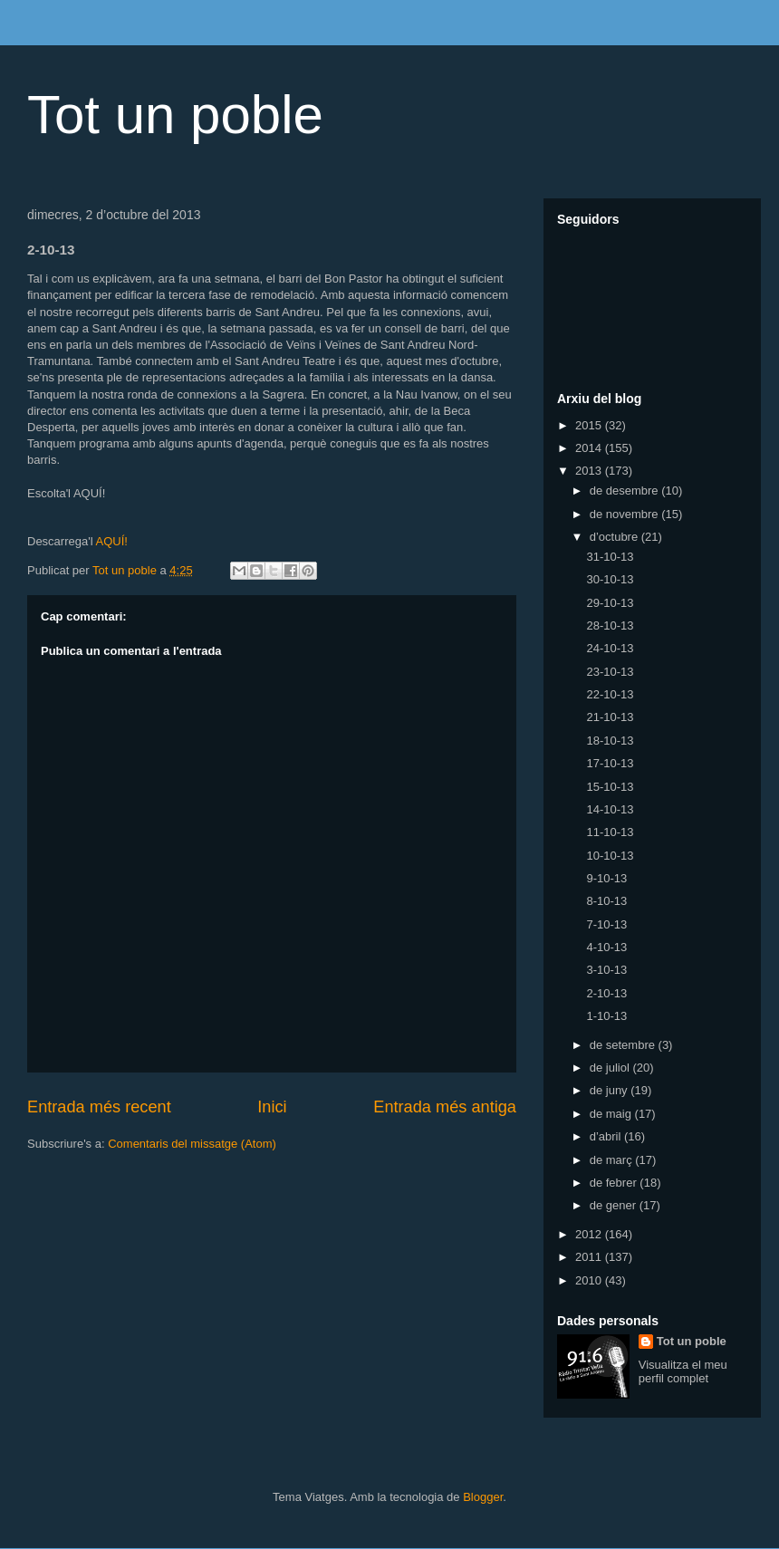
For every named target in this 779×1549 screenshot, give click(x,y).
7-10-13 (606, 924)
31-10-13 (609, 556)
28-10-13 (609, 625)
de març (613, 1160)
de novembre (626, 514)
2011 (590, 1257)
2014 (590, 448)
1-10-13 (606, 1016)
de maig (612, 1114)
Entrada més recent (99, 1107)
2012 (590, 1234)
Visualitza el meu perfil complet (683, 1371)
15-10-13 (609, 787)
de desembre (626, 490)
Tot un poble (175, 114)
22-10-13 (609, 694)
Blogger (483, 1497)
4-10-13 (606, 947)
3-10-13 (606, 970)
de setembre (624, 1045)
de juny (610, 1090)
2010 (590, 1280)
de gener (615, 1205)
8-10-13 (606, 901)
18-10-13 (609, 740)
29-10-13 (609, 603)
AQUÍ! (111, 541)
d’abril (607, 1136)
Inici (271, 1107)
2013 (590, 470)
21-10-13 (609, 717)
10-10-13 (609, 855)
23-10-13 (609, 671)
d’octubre (615, 537)
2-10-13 (606, 993)
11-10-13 (609, 832)
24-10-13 (609, 648)
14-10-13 (609, 809)
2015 (590, 425)
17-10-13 (609, 763)
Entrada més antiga (444, 1107)
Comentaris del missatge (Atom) (192, 1143)
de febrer (615, 1182)
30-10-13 (609, 579)
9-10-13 (606, 878)
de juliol (611, 1067)
